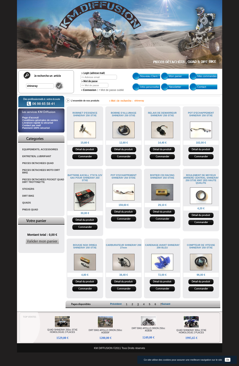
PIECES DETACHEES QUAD (38, 163)
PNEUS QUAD (30, 209)
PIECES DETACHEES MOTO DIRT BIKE (41, 171)
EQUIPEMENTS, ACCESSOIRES (40, 149)
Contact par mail (31, 125)
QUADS (26, 202)
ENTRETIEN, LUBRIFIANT (36, 156)
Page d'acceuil (30, 117)
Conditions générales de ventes (40, 120)
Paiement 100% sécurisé (36, 128)
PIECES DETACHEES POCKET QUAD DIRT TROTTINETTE (43, 180)
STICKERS (28, 189)
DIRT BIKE (28, 195)
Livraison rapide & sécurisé (37, 122)
